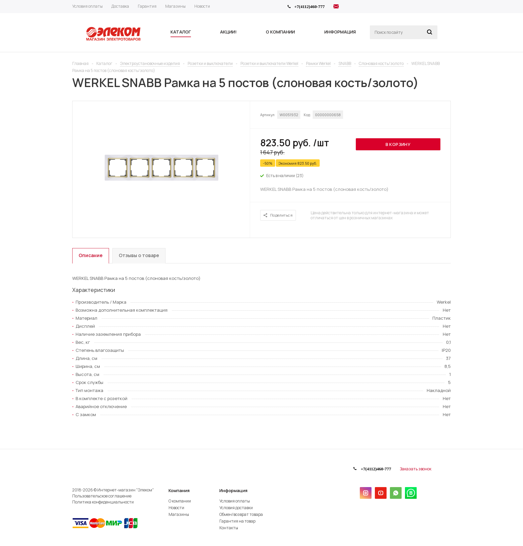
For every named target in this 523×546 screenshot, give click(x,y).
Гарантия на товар (237, 521)
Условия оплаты (234, 501)
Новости (176, 508)
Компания (179, 490)
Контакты (228, 528)
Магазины (179, 514)
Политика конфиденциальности (103, 502)
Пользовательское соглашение (101, 496)
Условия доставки (236, 508)
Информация (233, 490)
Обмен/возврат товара (241, 514)
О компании (180, 501)
